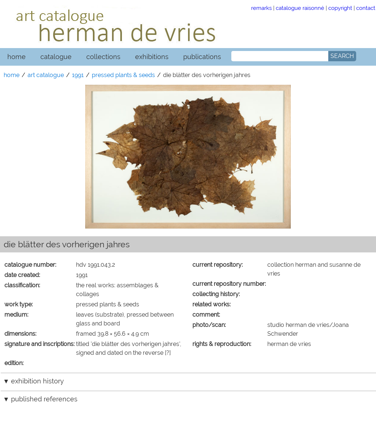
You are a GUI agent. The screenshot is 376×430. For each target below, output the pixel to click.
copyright (340, 8)
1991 (78, 75)
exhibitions (152, 57)
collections (103, 57)
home (16, 57)
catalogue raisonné (300, 8)
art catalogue (46, 75)
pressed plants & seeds (123, 75)
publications (202, 57)
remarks (261, 8)
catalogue (56, 57)
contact (365, 8)
